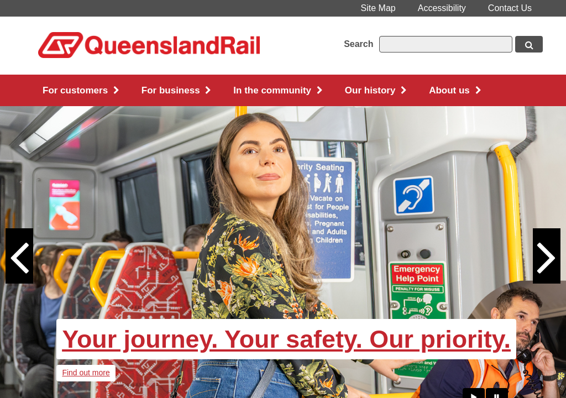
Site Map (378, 8)
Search (358, 44)
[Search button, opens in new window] (529, 44)
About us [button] (455, 90)
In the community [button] (277, 90)
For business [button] (177, 90)
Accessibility (442, 8)
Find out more (85, 372)
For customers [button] (81, 90)
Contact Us (510, 8)
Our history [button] (376, 90)
